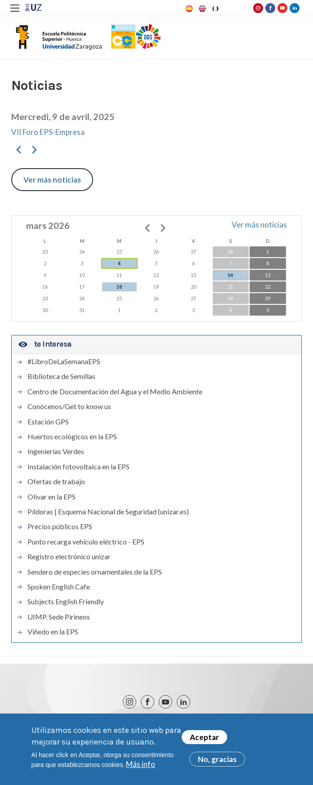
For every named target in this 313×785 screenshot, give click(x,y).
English (201, 8)
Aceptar (204, 739)
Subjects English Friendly (65, 602)
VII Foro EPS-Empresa (48, 132)
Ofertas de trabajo (56, 481)
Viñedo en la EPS (52, 632)
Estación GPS (48, 422)
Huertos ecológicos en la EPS (72, 437)
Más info (140, 766)
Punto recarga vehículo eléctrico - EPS (85, 542)
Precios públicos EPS (59, 526)
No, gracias (217, 761)
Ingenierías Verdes (55, 451)
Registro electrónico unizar (69, 557)
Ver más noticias (52, 179)
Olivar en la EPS (51, 497)
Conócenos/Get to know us (69, 406)
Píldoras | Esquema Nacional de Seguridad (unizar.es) (108, 512)
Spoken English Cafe (58, 587)
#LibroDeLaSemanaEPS (63, 361)
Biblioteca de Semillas (61, 376)
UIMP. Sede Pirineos (58, 617)
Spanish (188, 8)
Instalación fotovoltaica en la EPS (78, 467)
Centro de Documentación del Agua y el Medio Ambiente (114, 392)
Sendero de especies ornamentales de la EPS (94, 572)
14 (230, 275)
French (214, 8)
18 (119, 287)
